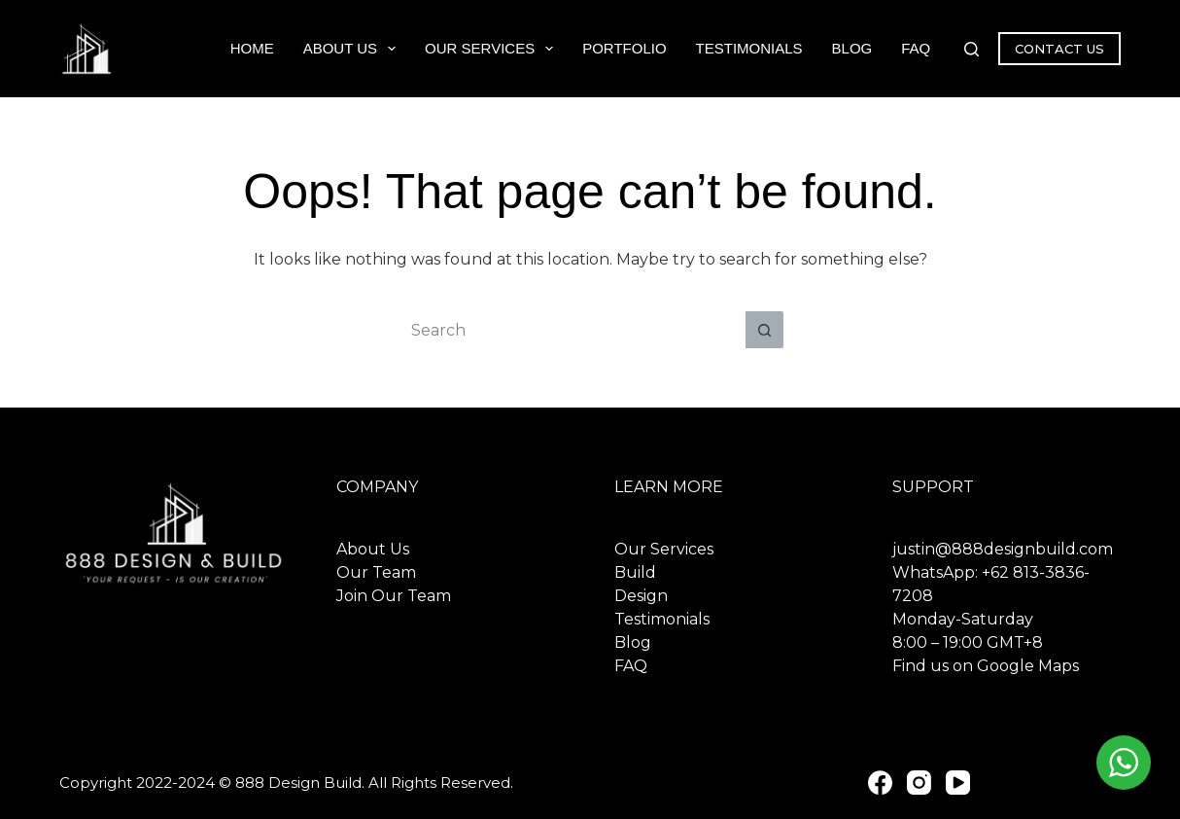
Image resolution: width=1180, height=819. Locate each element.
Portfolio (624, 48)
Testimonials (749, 48)
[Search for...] (571, 329)
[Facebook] (880, 782)
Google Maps (1028, 666)
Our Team (376, 572)
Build (635, 572)
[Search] (971, 49)
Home (252, 48)
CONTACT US (1059, 48)
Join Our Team (393, 596)
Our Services (493, 48)
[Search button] (765, 329)
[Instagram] (919, 782)
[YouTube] (958, 782)
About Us (353, 48)
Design (641, 596)
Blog (852, 48)
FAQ (915, 48)
